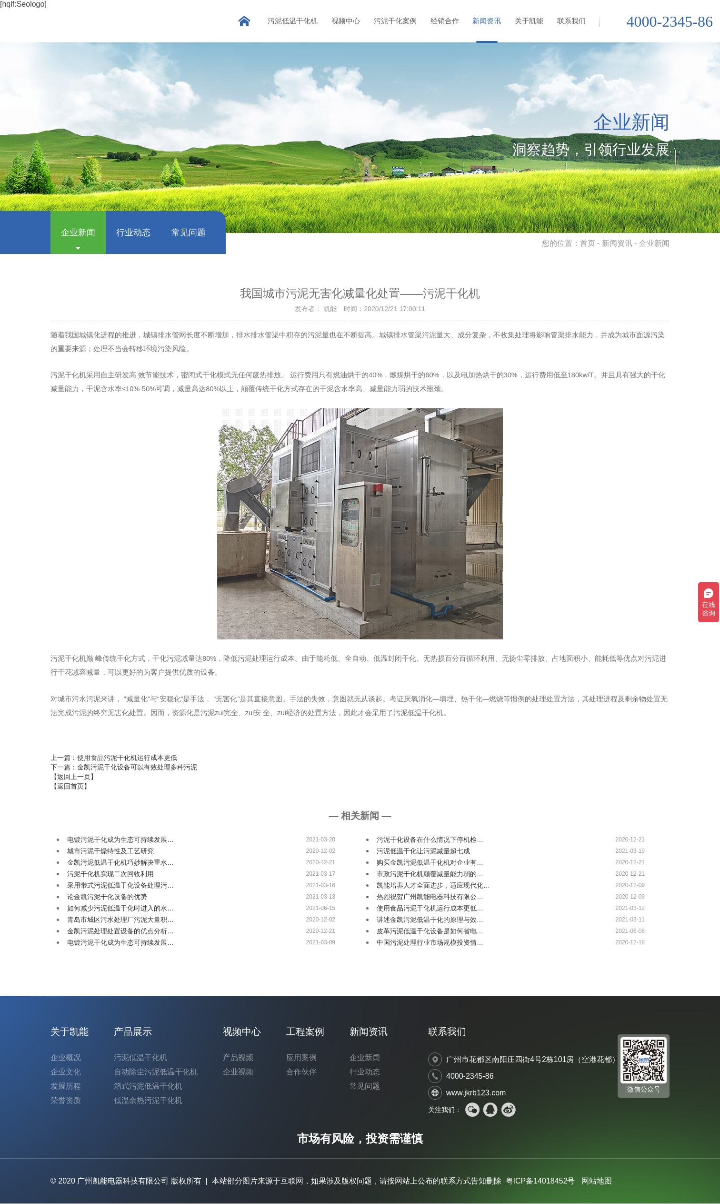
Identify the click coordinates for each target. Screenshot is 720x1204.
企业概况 (65, 1058)
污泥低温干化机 (289, 21)
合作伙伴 (301, 1072)
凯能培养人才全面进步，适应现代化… (433, 886)
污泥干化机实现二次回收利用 (110, 874)
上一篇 (113, 758)
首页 (587, 244)
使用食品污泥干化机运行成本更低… (430, 908)
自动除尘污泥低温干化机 (156, 1072)
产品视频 (238, 1058)
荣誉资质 (65, 1101)
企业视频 (238, 1072)
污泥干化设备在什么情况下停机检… (430, 840)
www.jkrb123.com (476, 1093)
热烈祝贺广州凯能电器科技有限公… (430, 897)
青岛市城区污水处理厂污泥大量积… (120, 920)
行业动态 (133, 233)
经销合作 (443, 21)
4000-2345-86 (670, 21)
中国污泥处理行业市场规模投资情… (430, 943)
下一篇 (123, 767)
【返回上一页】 (73, 777)
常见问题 (188, 233)
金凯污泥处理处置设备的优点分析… (120, 931)
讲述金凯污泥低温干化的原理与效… (430, 920)
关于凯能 (528, 21)
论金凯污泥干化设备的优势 (107, 897)
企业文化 (65, 1072)
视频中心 (343, 21)
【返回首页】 (70, 786)
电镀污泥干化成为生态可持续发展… (120, 840)
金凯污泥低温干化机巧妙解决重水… (120, 863)
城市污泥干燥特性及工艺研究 (110, 851)
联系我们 (571, 21)
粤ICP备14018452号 (540, 1181)
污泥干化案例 (392, 21)
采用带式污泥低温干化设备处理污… (120, 886)
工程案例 (305, 1032)
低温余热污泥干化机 (148, 1101)
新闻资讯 (485, 21)
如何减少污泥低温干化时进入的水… (120, 908)
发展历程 (65, 1087)
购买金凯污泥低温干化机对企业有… (430, 863)
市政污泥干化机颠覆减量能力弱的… (430, 874)
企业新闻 (78, 233)
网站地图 (596, 1181)
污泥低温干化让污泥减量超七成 (423, 851)
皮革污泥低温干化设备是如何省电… (430, 931)
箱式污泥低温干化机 (148, 1087)
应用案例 (301, 1058)
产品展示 (133, 1032)
